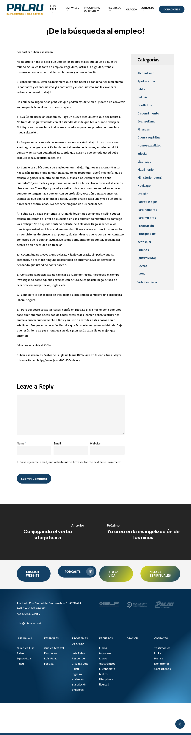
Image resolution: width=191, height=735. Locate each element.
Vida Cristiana (147, 282)
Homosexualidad (149, 145)
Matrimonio (145, 169)
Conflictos (144, 105)
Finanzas (143, 129)
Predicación (145, 226)
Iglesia (142, 153)
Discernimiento (148, 113)
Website (95, 443)
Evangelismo (146, 121)
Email (58, 443)
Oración (142, 194)
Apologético (146, 81)
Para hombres (147, 210)
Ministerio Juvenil (149, 177)
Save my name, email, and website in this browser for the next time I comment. (71, 462)
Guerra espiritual (149, 137)
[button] (34, 574)
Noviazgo (144, 185)
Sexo (141, 274)
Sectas (142, 266)
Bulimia (142, 97)
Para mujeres (146, 218)
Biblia (141, 89)
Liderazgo (144, 161)
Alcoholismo (145, 73)
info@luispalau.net (29, 623)
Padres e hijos (147, 202)
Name (21, 443)
